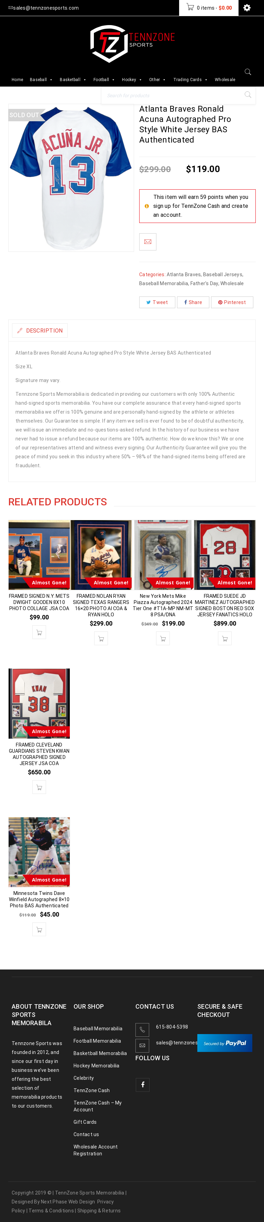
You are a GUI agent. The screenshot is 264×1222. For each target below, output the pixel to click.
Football (104, 79)
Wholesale (225, 79)
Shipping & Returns (99, 1210)
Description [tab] (49, 330)
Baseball (41, 79)
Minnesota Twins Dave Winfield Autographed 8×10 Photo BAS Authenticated (39, 899)
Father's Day (204, 283)
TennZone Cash (92, 1090)
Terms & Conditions (51, 1210)
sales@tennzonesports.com (189, 1042)
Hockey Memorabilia (97, 1065)
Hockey (132, 79)
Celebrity (84, 1078)
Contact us (86, 1134)
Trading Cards (190, 79)
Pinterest (232, 302)
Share (193, 302)
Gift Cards (85, 1122)
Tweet (157, 302)
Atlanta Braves (184, 274)
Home (17, 79)
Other (157, 79)
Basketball (73, 79)
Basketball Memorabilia (100, 1053)
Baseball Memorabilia (163, 283)
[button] (39, 632)
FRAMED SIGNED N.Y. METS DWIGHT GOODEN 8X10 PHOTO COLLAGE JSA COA (39, 602)
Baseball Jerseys (222, 274)
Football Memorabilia (97, 1041)
